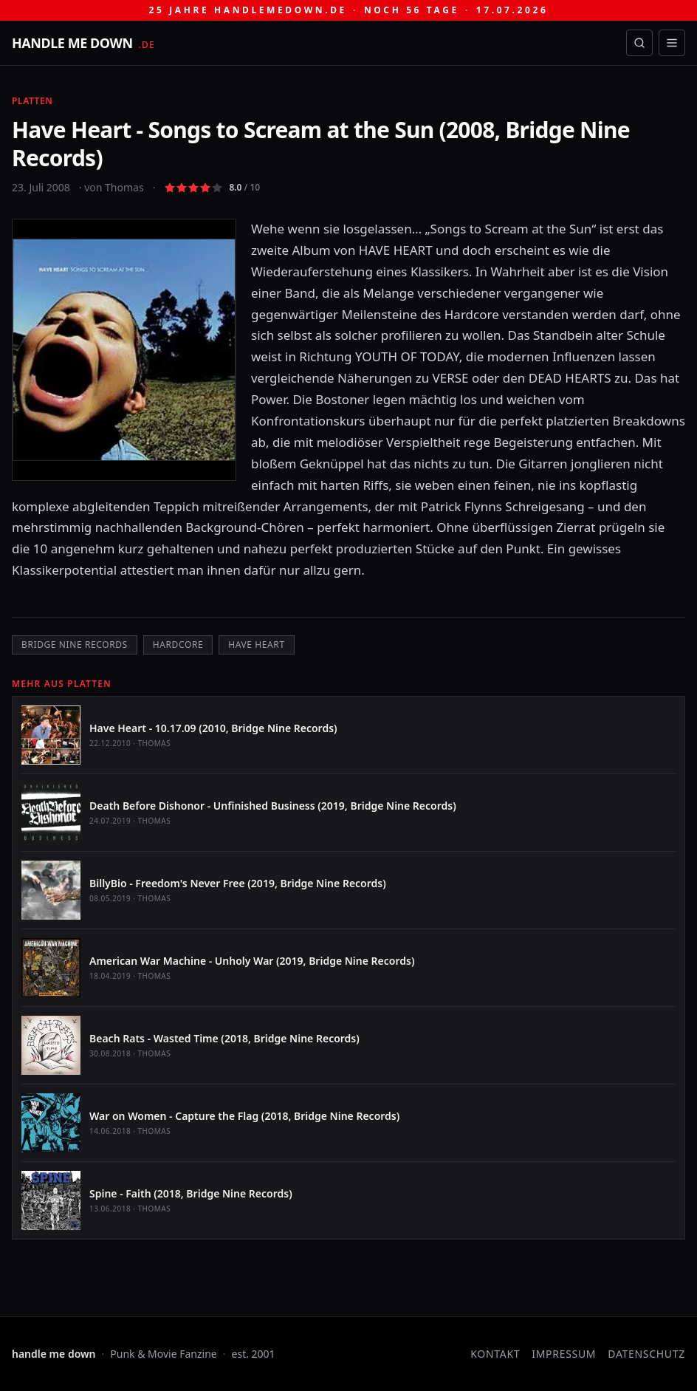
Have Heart (256, 644)
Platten (32, 101)
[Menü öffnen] (672, 43)
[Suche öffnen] (639, 43)
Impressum (564, 1354)
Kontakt (495, 1354)
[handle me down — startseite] (83, 43)
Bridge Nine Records (74, 644)
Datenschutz (646, 1354)
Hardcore (178, 644)
